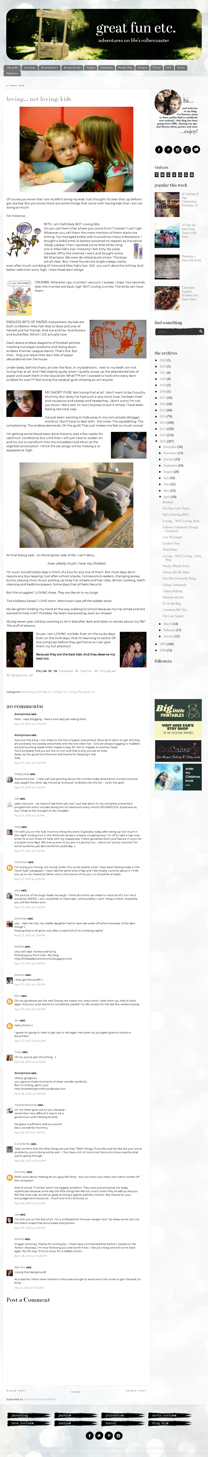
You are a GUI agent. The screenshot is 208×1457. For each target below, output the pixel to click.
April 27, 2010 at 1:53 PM (29, 851)
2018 (163, 391)
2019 (163, 385)
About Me (12, 68)
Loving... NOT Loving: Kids (38, 98)
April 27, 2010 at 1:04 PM (29, 787)
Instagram (107, 671)
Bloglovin (20, 675)
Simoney (20, 1172)
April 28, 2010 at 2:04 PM (30, 1160)
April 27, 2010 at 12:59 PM (30, 763)
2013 (163, 422)
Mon (17, 996)
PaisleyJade (21, 774)
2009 (163, 644)
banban (19, 975)
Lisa (16, 1214)
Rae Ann (19, 1267)
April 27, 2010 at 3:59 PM (29, 935)
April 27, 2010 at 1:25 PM (29, 815)
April (167, 497)
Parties (91, 68)
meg (17, 827)
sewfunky (20, 918)
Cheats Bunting (173, 591)
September (170, 465)
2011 (163, 435)
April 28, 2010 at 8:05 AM (30, 1062)
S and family (22, 1144)
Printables (107, 68)
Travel (156, 68)
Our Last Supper (173, 616)
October (168, 459)
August (168, 472)
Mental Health (72, 68)
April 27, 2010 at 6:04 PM (30, 1041)
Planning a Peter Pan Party (191, 258)
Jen (16, 1020)
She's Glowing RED (175, 514)
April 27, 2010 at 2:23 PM (29, 879)
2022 (163, 366)
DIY (168, 68)
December (170, 447)
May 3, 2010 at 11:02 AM (29, 1287)
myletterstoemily (25, 1105)
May (166, 490)
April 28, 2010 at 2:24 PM (29, 1203)
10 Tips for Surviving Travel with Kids (189, 230)
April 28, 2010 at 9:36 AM (30, 1093)
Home (76, 1391)
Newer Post (136, 1390)
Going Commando (174, 585)
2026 (163, 360)
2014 (163, 416)
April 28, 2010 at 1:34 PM (29, 1132)
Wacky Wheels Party (176, 566)
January (168, 636)
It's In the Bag (172, 603)
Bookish (168, 502)
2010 (163, 441)
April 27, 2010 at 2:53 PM (29, 907)
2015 (163, 410)
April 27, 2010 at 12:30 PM (30, 724)
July (166, 478)
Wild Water (170, 549)
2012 (163, 429)
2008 (163, 650)
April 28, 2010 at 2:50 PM (30, 1227)
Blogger (173, 1448)
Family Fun (125, 68)
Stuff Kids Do (43, 692)
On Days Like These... (177, 508)
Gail (16, 798)
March (167, 624)
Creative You (171, 543)
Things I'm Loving (64, 692)
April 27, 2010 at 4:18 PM (29, 963)
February (169, 630)
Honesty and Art (173, 597)
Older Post (16, 1390)
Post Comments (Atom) (39, 1399)
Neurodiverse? (49, 68)
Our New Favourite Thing (179, 578)
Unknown (20, 862)
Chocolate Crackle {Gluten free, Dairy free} (190, 293)
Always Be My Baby (176, 572)
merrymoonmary (138, 1448)
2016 (163, 404)
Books (181, 68)
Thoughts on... (87, 692)
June (166, 484)
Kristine (19, 946)
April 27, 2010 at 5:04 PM (29, 1009)
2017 (163, 398)
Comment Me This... (176, 610)
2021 (163, 372)
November (170, 453)
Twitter (86, 671)
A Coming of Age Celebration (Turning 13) (190, 199)
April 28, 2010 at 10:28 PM (30, 1256)
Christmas (12, 73)
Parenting (29, 68)
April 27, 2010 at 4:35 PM (29, 984)
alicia (17, 890)
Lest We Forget (172, 537)
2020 (163, 379)
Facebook (66, 671)
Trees (18, 1052)
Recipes (142, 68)
